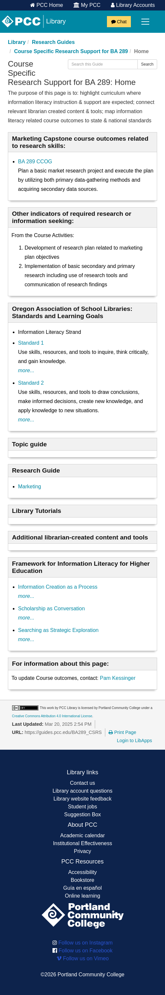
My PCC (86, 5)
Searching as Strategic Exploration (58, 630)
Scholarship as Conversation (51, 608)
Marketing (29, 486)
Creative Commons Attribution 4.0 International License (52, 716)
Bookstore (82, 880)
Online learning (82, 896)
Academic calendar (82, 835)
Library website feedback (82, 799)
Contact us (82, 783)
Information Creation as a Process (57, 587)
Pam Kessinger (117, 678)
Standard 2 (31, 383)
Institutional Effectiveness (82, 843)
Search (147, 64)
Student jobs (82, 806)
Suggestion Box (82, 814)
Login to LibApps (134, 740)
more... (26, 370)
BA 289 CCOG (35, 161)
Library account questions (82, 791)
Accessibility (82, 872)
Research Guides (53, 42)
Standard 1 (31, 343)
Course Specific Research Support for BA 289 (71, 51)
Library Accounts (133, 5)
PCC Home (46, 5)
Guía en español (82, 888)
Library (17, 42)
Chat (119, 21)
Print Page (122, 732)
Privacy (82, 851)
